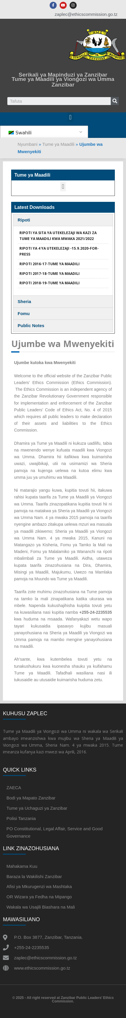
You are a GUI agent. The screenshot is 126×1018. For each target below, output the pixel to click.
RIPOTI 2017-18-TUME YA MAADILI (49, 273)
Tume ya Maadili (58, 144)
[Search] (115, 101)
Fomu (24, 313)
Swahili (20, 133)
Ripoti (24, 219)
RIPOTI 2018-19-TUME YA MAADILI (49, 282)
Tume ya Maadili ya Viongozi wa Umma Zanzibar (63, 82)
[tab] (63, 220)
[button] (70, 117)
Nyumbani (28, 144)
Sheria (24, 301)
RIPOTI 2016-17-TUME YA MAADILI (49, 263)
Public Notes (31, 325)
